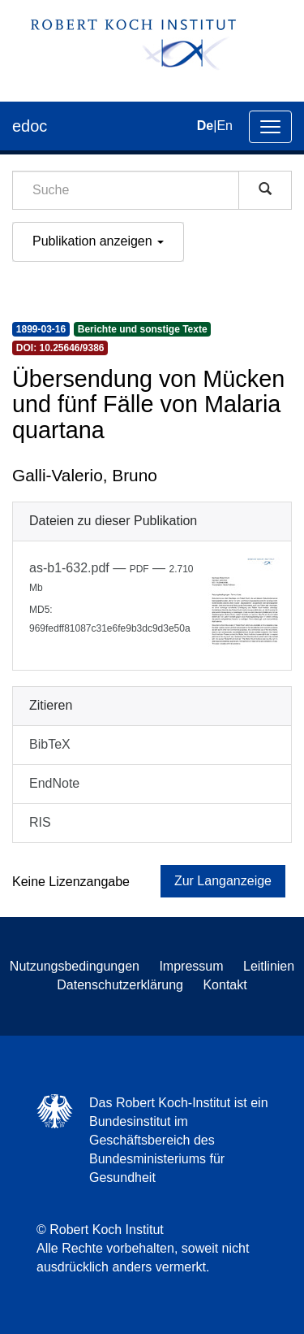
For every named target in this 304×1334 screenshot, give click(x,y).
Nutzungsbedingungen (74, 966)
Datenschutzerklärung (120, 985)
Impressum (191, 966)
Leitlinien (268, 966)
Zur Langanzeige (223, 881)
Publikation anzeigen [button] (98, 241)
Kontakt (224, 985)
